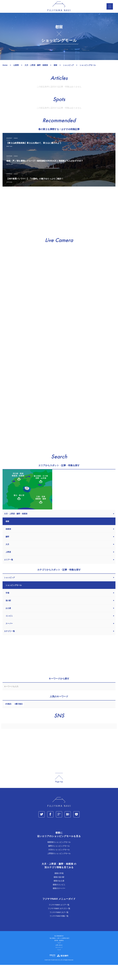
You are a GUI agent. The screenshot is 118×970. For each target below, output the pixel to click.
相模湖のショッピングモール (59, 847)
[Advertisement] (59, 217)
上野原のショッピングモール (59, 859)
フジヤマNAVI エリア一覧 (59, 910)
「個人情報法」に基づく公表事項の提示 (59, 943)
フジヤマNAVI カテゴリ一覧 (59, 914)
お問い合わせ (59, 950)
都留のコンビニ (59, 890)
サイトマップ (59, 952)
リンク (59, 954)
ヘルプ (59, 948)
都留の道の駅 (59, 882)
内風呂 (8, 709)
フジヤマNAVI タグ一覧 (59, 917)
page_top (59, 783)
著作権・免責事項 (59, 945)
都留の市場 (59, 878)
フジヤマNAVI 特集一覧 (59, 921)
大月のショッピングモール (59, 855)
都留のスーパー (59, 893)
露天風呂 (19, 709)
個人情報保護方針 (59, 941)
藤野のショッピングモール (59, 851)
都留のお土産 (59, 886)
